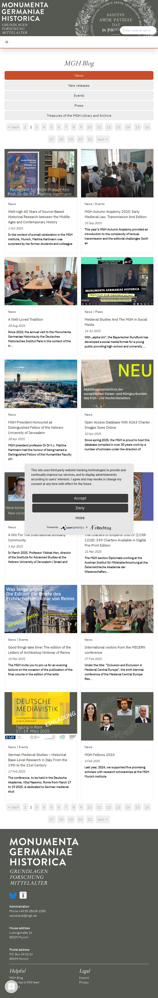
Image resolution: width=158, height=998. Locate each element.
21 (90, 139)
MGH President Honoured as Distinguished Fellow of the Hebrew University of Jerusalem (35, 427)
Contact (14, 987)
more (80, 517)
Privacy (84, 982)
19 (71, 139)
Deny (80, 508)
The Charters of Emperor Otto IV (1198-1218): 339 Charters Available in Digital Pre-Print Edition (116, 540)
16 (147, 127)
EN (104, 30)
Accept (80, 498)
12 (109, 127)
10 (89, 127)
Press (79, 105)
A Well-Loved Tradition (25, 319)
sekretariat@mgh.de (23, 916)
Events (79, 95)
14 (128, 127)
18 (61, 139)
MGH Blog (16, 978)
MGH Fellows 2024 (100, 754)
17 (51, 139)
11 (99, 127)
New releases (79, 85)
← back (13, 127)
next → (102, 139)
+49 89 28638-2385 (32, 911)
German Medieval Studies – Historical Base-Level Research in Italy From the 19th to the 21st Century (37, 759)
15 (137, 127)
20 (80, 139)
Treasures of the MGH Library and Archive (79, 115)
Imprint (84, 978)
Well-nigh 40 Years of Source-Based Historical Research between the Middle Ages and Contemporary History (39, 216)
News (79, 75)
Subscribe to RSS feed (24, 982)
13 (118, 127)
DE (112, 30)
